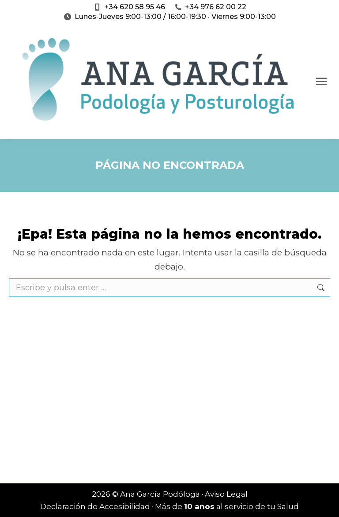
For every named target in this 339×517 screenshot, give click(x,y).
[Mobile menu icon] (321, 81)
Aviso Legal (226, 494)
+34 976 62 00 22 (215, 7)
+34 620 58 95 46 (134, 7)
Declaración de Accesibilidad (95, 506)
